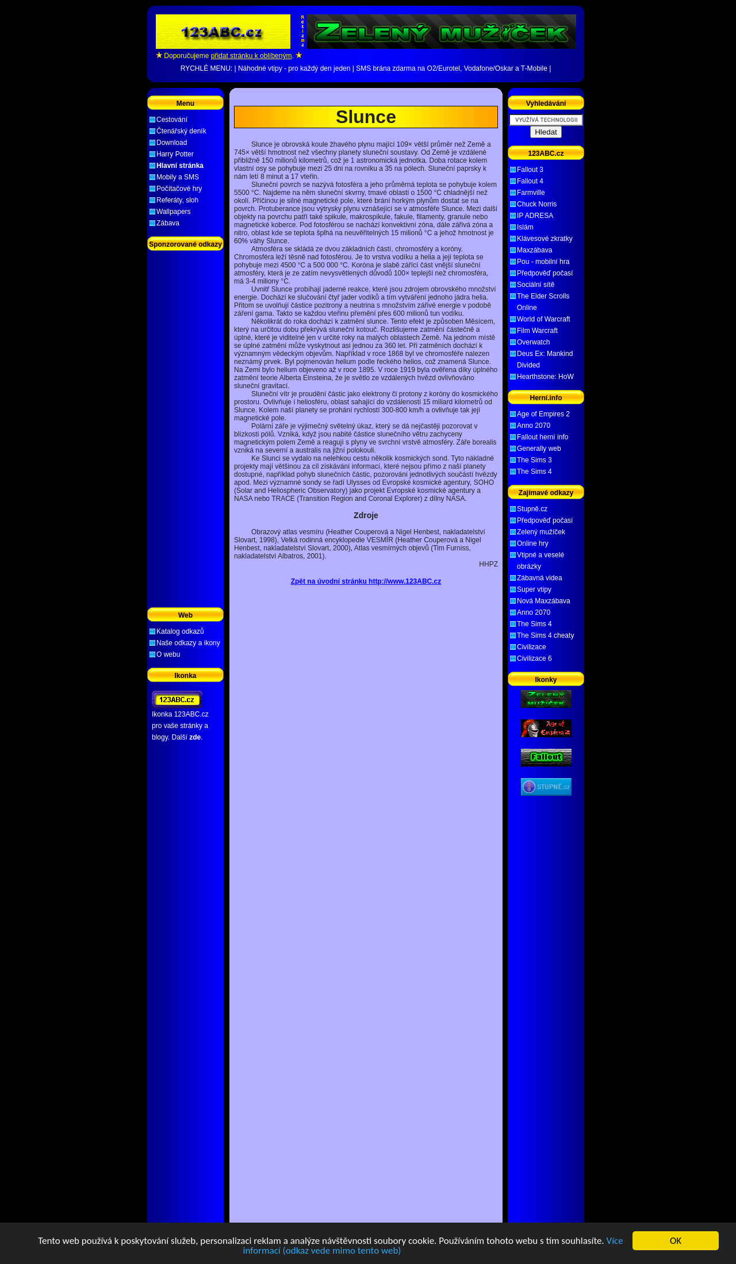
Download (171, 143)
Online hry (533, 543)
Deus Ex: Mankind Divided (545, 359)
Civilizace (531, 647)
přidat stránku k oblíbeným (251, 56)
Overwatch (533, 342)
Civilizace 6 (534, 658)
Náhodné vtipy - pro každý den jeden (294, 68)
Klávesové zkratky (545, 239)
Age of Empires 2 (543, 414)
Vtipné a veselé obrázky (540, 560)
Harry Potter (175, 154)
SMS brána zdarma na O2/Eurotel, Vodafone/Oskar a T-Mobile (451, 68)
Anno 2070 (533, 426)
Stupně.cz (532, 509)
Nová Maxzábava (543, 601)
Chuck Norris (537, 204)
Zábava (167, 223)
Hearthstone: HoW (545, 377)
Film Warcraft (537, 331)
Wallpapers (173, 212)
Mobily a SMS (177, 177)
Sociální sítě (535, 285)
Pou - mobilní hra (543, 262)
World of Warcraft (543, 319)
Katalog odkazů (180, 631)
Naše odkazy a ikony (188, 643)
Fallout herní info (542, 437)
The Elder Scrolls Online (543, 302)
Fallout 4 (530, 181)
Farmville (531, 193)
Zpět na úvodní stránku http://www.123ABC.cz (366, 581)
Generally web (539, 449)
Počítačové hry (179, 189)
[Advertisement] (366, 97)
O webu (168, 654)
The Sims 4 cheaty (545, 635)
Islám (525, 227)
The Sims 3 (534, 460)
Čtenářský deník (181, 131)
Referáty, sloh (177, 200)
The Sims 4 (534, 472)
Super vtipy (534, 589)
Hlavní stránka (180, 166)
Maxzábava (534, 250)
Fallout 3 (530, 170)
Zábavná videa (539, 578)
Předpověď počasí (545, 273)
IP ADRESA (535, 216)
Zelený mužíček (541, 532)
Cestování (171, 120)
